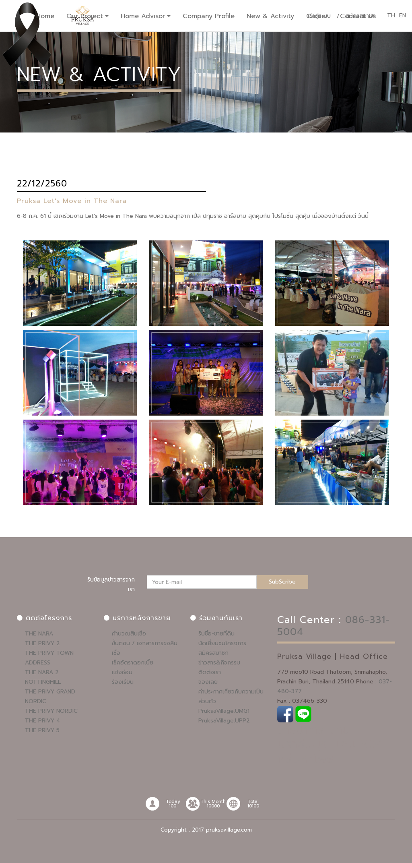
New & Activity (270, 16)
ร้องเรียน (123, 682)
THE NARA (39, 633)
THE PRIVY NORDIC (51, 711)
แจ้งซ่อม (122, 672)
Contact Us (358, 16)
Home (45, 16)
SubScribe (282, 581)
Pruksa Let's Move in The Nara (72, 200)
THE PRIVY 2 (42, 643)
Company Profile (209, 16)
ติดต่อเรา (209, 672)
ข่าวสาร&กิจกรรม (219, 662)
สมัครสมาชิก (213, 653)
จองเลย (208, 682)
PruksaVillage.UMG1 (223, 711)
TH (391, 16)
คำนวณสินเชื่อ (129, 633)
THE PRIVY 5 (42, 730)
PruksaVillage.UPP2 (224, 720)
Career (317, 16)
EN (402, 16)
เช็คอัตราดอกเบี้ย (132, 662)
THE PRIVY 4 (42, 720)
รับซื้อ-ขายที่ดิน (216, 633)
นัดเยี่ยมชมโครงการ (222, 643)
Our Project (84, 16)
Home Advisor (143, 16)
